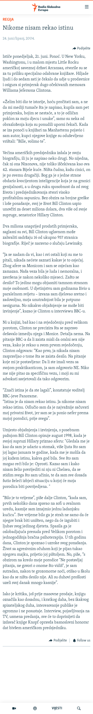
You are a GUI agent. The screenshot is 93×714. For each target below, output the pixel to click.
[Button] (82, 48)
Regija (8, 20)
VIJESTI (57, 708)
